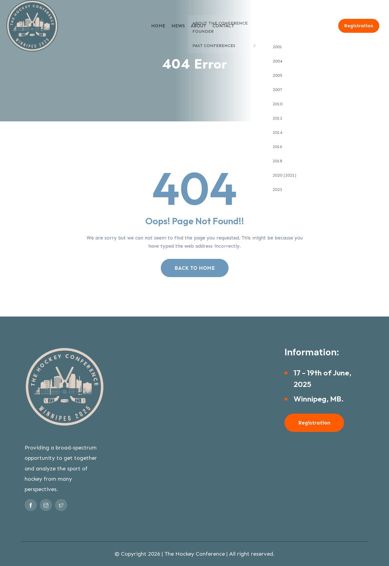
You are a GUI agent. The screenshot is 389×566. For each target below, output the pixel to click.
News (178, 26)
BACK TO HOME (194, 268)
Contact (223, 26)
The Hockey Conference (194, 554)
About (198, 26)
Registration (358, 26)
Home (158, 26)
